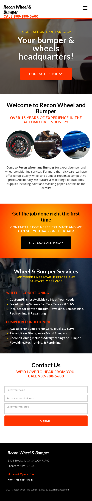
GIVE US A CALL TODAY (46, 243)
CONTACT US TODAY (46, 74)
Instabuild (45, 489)
